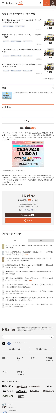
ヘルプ (11, 404)
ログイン (28, 220)
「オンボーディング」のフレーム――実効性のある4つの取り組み (21, 51)
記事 (34, 358)
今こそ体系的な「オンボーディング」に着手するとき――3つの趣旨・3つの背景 (21, 65)
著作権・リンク (13, 407)
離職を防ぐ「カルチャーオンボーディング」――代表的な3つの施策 (21, 36)
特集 (5, 358)
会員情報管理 (12, 410)
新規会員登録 (27, 215)
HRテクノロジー (20, 373)
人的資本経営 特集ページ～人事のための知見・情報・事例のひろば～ (33, 92)
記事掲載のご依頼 (14, 349)
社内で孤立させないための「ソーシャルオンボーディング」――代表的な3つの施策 (22, 21)
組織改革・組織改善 (8, 26)
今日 (15, 240)
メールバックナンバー (28, 210)
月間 (41, 240)
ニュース (20, 359)
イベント (5, 373)
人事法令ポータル (49, 360)
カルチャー (6, 41)
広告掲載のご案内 (41, 349)
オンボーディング (19, 26)
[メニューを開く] (3, 3)
